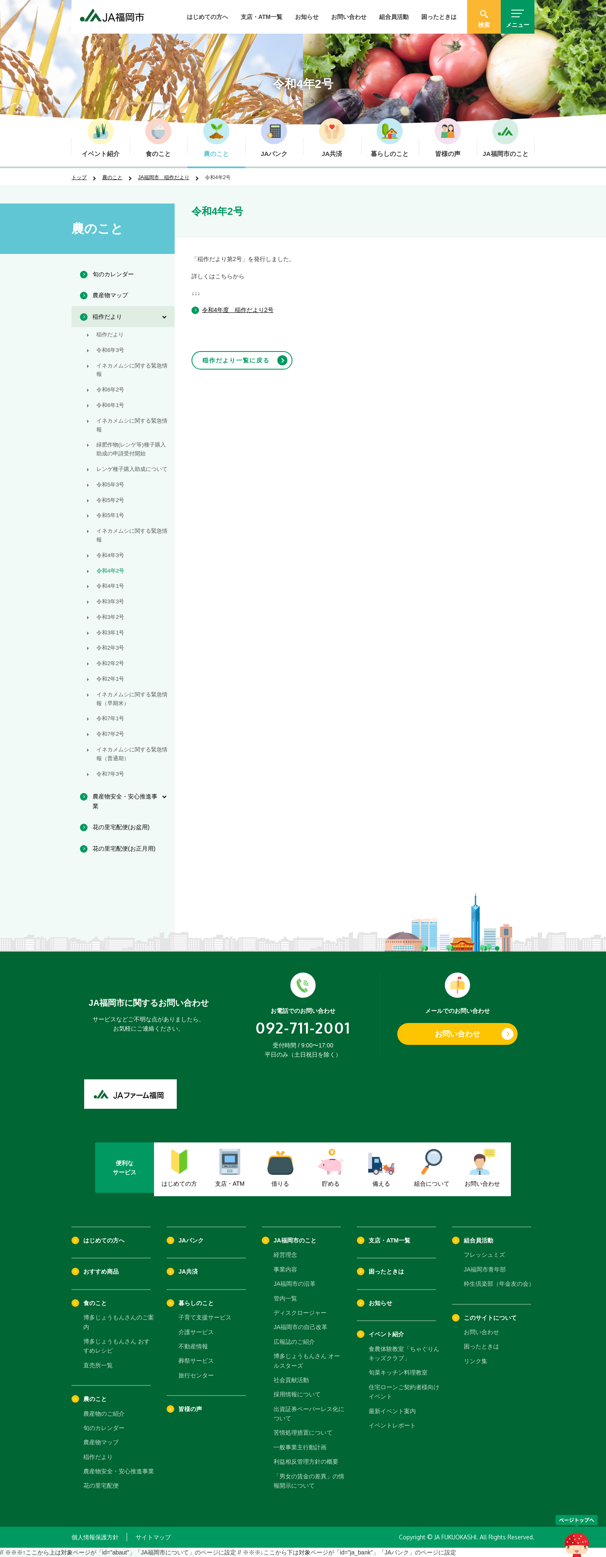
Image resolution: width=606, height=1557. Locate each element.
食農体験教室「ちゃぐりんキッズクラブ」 (404, 1353)
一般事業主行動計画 (300, 1447)
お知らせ (307, 16)
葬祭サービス (196, 1360)
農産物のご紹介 (104, 1413)
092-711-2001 (303, 1027)
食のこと (95, 1303)
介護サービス (196, 1332)
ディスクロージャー (300, 1312)
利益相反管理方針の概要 (306, 1461)
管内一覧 (285, 1298)
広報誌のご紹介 (294, 1341)
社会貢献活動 (291, 1380)
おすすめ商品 (101, 1271)
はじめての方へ (207, 16)
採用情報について (297, 1394)
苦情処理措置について (303, 1432)
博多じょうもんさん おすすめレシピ (116, 1346)
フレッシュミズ (484, 1254)
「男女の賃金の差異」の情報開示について (309, 1481)
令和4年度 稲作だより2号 (238, 310)
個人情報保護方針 (95, 1537)
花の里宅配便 (101, 1485)
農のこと (112, 177)
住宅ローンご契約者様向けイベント (404, 1392)
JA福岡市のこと (295, 1240)
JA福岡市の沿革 (295, 1283)
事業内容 (285, 1269)
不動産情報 (193, 1346)
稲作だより (98, 1457)
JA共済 (188, 1271)
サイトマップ (153, 1537)
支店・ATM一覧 (261, 16)
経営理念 (285, 1254)
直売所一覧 (98, 1365)
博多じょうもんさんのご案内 (118, 1322)
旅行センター (196, 1375)
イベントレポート (392, 1425)
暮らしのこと (196, 1303)
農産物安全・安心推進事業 (118, 1471)
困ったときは (439, 16)
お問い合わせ (349, 16)
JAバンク (191, 1240)
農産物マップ (101, 1442)
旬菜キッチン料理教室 (398, 1372)
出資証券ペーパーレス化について (309, 1414)
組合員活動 (394, 16)
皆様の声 (190, 1409)
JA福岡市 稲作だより (163, 177)
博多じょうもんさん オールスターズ (307, 1361)
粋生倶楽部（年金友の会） (499, 1283)
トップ (79, 177)
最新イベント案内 (392, 1411)
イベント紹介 (386, 1334)
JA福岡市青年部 (485, 1269)
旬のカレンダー (104, 1428)
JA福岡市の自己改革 (300, 1327)
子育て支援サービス (204, 1317)
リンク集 (475, 1361)
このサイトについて (490, 1317)
